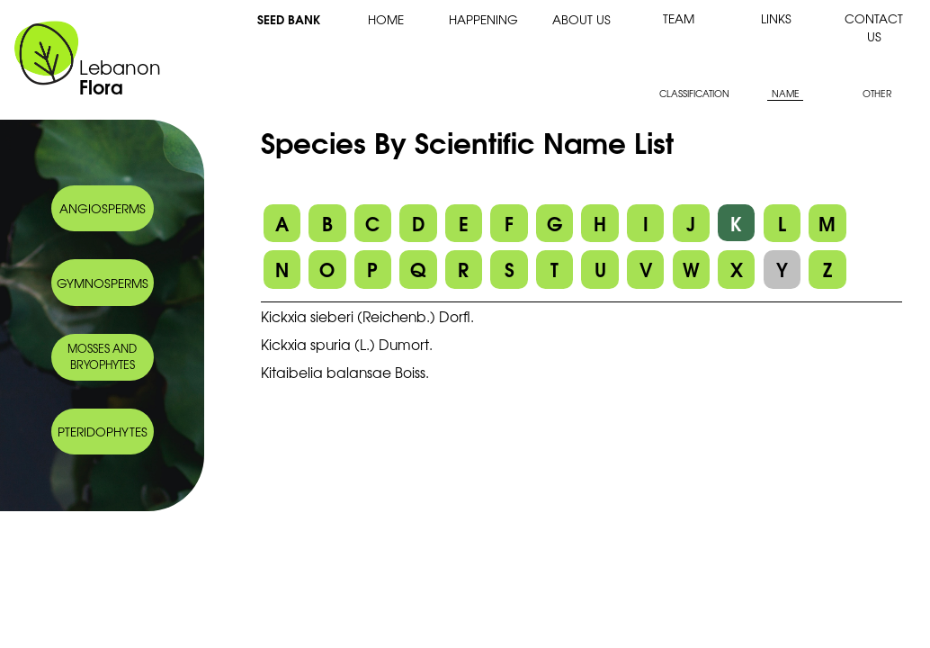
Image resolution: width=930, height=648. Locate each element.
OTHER (877, 93)
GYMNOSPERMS (102, 283)
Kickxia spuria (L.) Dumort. (347, 344)
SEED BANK (288, 18)
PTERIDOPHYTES (103, 431)
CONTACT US (874, 27)
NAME (786, 93)
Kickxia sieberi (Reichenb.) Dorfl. (367, 316)
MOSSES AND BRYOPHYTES (102, 356)
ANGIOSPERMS (102, 208)
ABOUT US (581, 19)
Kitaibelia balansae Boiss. (345, 372)
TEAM (678, 18)
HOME (386, 19)
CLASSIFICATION (694, 93)
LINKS (776, 18)
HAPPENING (483, 19)
